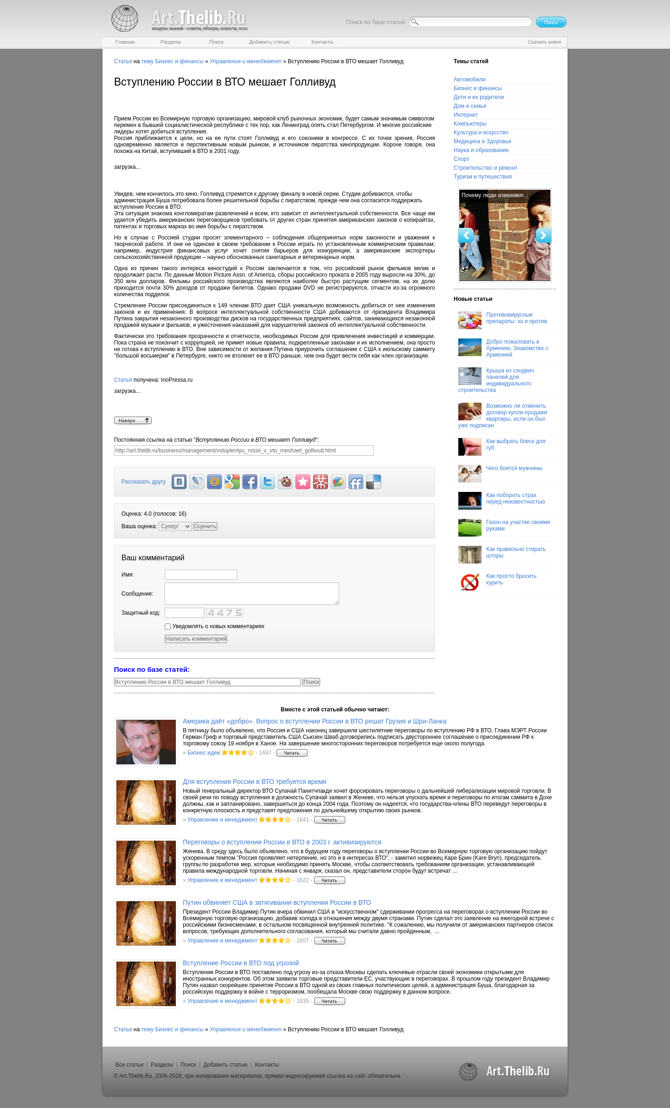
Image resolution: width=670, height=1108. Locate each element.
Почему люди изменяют (492, 195)
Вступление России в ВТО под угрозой (241, 963)
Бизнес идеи (204, 753)
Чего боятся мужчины (500, 474)
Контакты (267, 1065)
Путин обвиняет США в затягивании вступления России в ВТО (277, 902)
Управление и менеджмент (222, 819)
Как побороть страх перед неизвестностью (501, 501)
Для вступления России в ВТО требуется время (255, 781)
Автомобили (469, 79)
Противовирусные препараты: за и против (502, 320)
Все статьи (129, 1065)
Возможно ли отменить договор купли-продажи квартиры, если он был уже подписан (502, 416)
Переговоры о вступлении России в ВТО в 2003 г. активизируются (282, 842)
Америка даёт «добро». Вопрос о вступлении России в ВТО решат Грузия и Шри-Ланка (315, 721)
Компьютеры (470, 123)
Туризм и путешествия (483, 176)
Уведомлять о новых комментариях (214, 626)
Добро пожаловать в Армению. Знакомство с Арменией (503, 348)
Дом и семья (470, 106)
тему (147, 61)
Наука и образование (481, 150)
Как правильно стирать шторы (502, 555)
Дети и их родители (479, 97)
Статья (123, 61)
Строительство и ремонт (485, 168)
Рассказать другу (143, 481)
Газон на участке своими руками (504, 528)
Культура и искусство (481, 132)
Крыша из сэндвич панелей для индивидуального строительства (496, 380)
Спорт (461, 159)
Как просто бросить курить (497, 581)
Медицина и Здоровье (482, 141)
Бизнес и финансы (179, 61)
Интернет (466, 115)
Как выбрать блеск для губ (501, 447)
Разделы (162, 1065)
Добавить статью (225, 1065)
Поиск (188, 1065)
